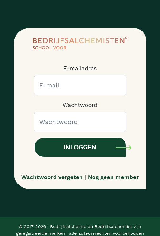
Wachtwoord (79, 104)
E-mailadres (80, 68)
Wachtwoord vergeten (52, 177)
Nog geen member (113, 177)
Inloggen (80, 147)
